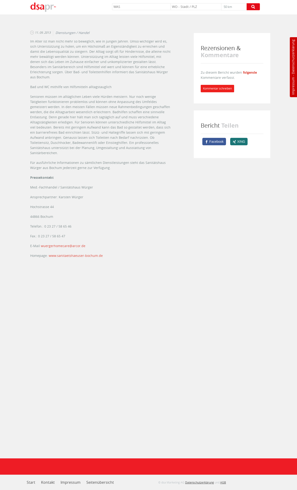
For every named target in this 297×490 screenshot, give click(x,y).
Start (31, 482)
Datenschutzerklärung (293, 57)
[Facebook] (214, 141)
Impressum (293, 86)
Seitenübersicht (100, 482)
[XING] (239, 141)
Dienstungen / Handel (72, 33)
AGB (223, 482)
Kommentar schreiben (217, 88)
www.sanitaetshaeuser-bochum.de (76, 255)
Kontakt (48, 482)
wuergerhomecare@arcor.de (63, 246)
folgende (250, 72)
